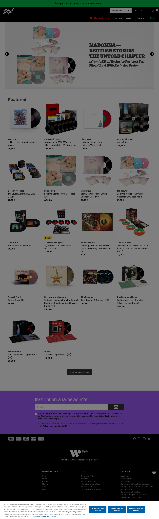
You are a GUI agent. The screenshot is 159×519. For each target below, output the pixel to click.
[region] (79, 510)
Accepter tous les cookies (136, 510)
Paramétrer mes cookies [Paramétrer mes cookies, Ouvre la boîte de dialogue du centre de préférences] (98, 510)
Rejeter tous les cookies (117, 510)
